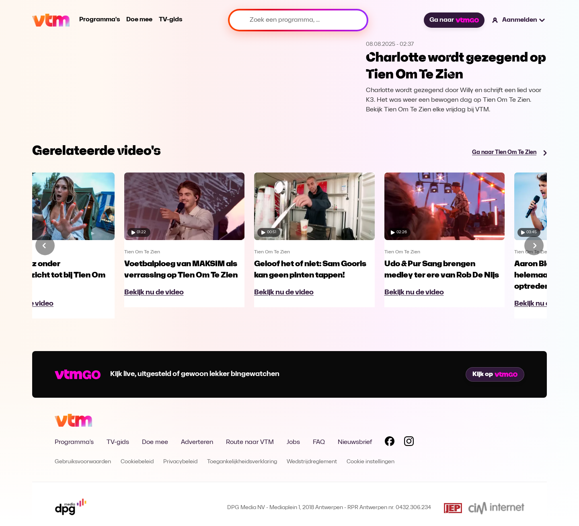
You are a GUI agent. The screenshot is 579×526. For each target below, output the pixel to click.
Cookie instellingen (370, 462)
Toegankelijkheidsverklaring (242, 462)
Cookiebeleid (137, 462)
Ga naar (453, 20)
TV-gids (170, 19)
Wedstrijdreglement (312, 462)
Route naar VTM (250, 442)
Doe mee (139, 19)
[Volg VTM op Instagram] (409, 442)
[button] (519, 20)
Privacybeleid (180, 462)
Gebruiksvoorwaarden (83, 462)
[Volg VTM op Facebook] (389, 442)
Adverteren (197, 442)
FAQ (319, 442)
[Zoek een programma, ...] (298, 20)
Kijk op (494, 374)
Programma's (99, 19)
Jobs (293, 442)
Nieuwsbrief (355, 442)
